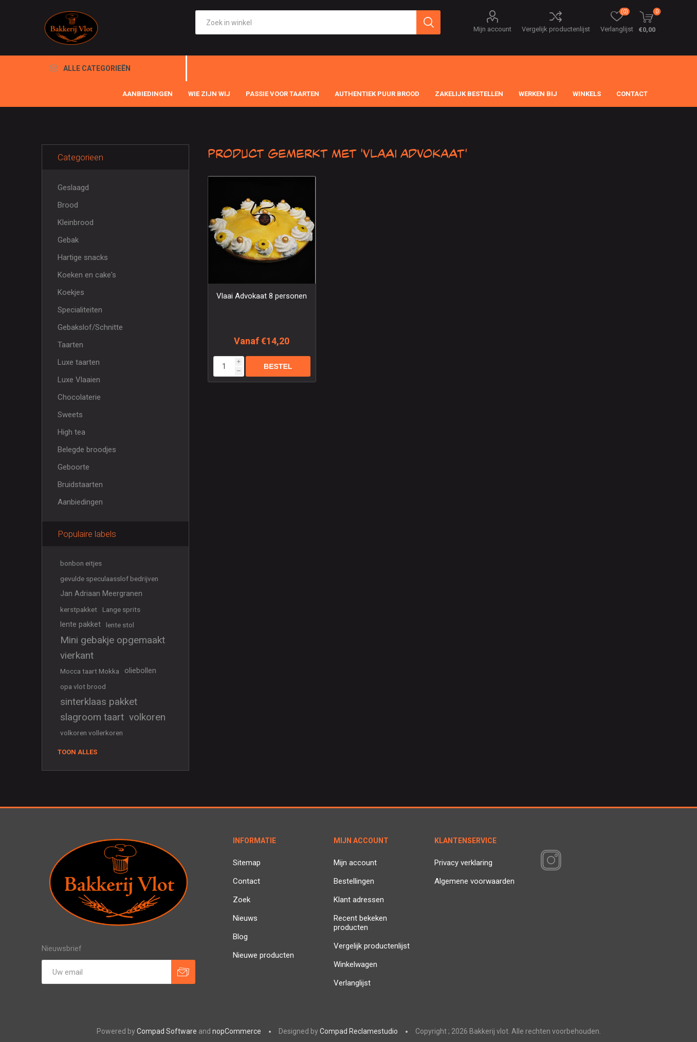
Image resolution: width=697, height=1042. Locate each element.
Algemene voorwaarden (474, 881)
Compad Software (167, 1031)
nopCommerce (236, 1031)
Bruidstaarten (80, 484)
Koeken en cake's (87, 275)
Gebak (68, 240)
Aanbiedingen (80, 502)
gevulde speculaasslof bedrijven (109, 578)
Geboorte (73, 467)
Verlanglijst (352, 983)
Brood (68, 205)
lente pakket (80, 624)
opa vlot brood (83, 686)
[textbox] (305, 22)
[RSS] (568, 861)
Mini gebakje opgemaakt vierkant (112, 647)
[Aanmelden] (106, 972)
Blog (240, 936)
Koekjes (71, 292)
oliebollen (140, 670)
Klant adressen (359, 899)
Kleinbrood (76, 222)
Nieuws (245, 918)
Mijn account (492, 29)
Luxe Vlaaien (79, 379)
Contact (246, 881)
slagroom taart (92, 717)
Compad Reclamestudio (359, 1031)
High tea (71, 432)
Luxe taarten (79, 362)
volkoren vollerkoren (91, 733)
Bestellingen (354, 881)
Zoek (241, 899)
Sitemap (247, 862)
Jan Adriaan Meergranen (101, 593)
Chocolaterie (79, 397)
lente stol (120, 625)
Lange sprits (121, 609)
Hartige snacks (83, 257)
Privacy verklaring (463, 862)
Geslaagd (73, 187)
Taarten (70, 344)
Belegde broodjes (87, 449)
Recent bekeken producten (360, 923)
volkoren (147, 717)
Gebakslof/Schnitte (90, 327)
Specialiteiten (80, 309)
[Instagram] (549, 860)
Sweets (70, 414)
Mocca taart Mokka (89, 671)
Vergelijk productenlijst (556, 29)
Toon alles (77, 752)
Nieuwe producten (263, 955)
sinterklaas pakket (98, 702)
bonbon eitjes (81, 563)
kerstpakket (78, 609)
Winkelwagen (355, 964)
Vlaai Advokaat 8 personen (261, 296)
